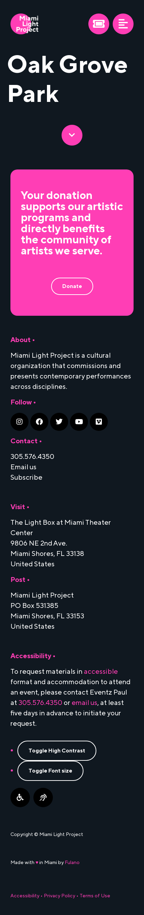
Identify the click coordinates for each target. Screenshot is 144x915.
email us (84, 702)
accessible (101, 671)
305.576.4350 (40, 702)
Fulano (72, 863)
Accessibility (24, 896)
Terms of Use (95, 896)
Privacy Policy (59, 896)
